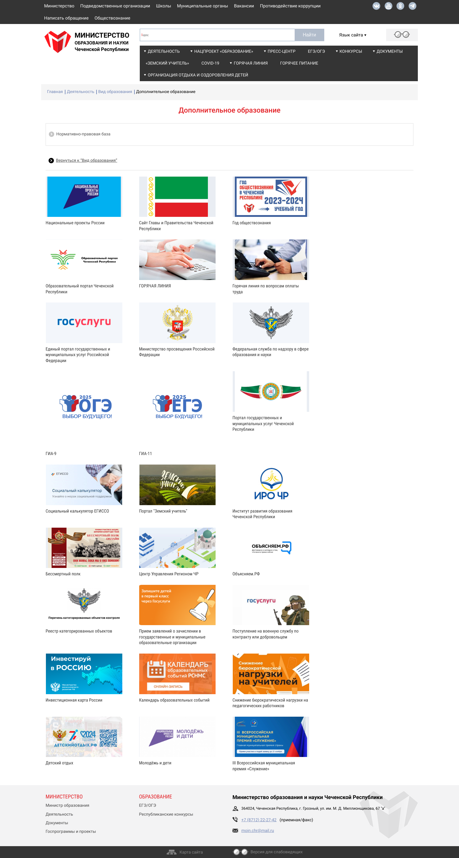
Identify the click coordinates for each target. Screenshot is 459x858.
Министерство (59, 6)
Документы (390, 51)
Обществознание (112, 18)
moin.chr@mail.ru (257, 830)
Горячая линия (251, 63)
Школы (163, 6)
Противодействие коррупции (290, 6)
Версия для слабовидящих (277, 852)
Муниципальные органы (202, 6)
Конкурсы (351, 51)
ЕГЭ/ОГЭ (316, 51)
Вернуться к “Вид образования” (86, 160)
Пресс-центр (282, 51)
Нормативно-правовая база (83, 134)
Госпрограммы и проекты (71, 831)
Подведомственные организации (115, 6)
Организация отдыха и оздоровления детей (198, 75)
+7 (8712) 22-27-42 (259, 820)
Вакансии (244, 6)
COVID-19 (210, 63)
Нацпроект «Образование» (223, 51)
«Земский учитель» (167, 63)
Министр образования (67, 805)
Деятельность (164, 51)
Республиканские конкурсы (166, 814)
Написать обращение (66, 18)
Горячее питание (299, 63)
